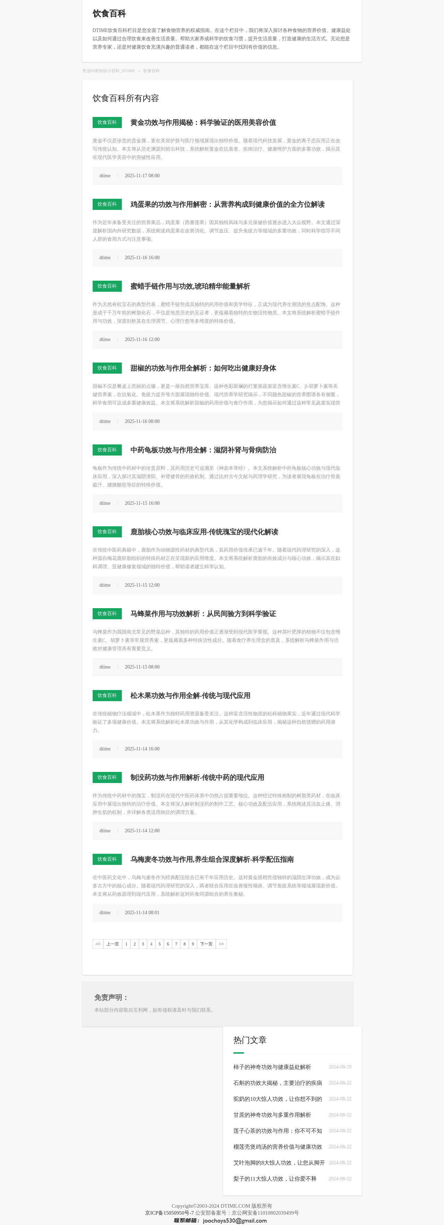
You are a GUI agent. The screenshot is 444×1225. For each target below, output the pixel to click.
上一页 (112, 944)
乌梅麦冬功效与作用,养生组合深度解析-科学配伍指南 (212, 859)
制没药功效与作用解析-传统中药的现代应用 (197, 777)
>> (221, 944)
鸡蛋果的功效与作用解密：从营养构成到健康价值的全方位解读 (227, 204)
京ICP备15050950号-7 (169, 1213)
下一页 (206, 944)
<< (98, 944)
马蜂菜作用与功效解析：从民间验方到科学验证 (203, 614)
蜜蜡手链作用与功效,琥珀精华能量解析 (190, 286)
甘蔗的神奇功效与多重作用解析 (272, 1115)
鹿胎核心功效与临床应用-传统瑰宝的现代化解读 (204, 532)
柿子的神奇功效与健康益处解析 (272, 1067)
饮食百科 (151, 70)
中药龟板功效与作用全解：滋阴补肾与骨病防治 (203, 450)
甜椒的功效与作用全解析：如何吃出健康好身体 (203, 368)
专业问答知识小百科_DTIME (108, 70)
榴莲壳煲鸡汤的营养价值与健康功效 (277, 1147)
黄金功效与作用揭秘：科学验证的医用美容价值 (203, 122)
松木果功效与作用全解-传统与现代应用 (190, 695)
